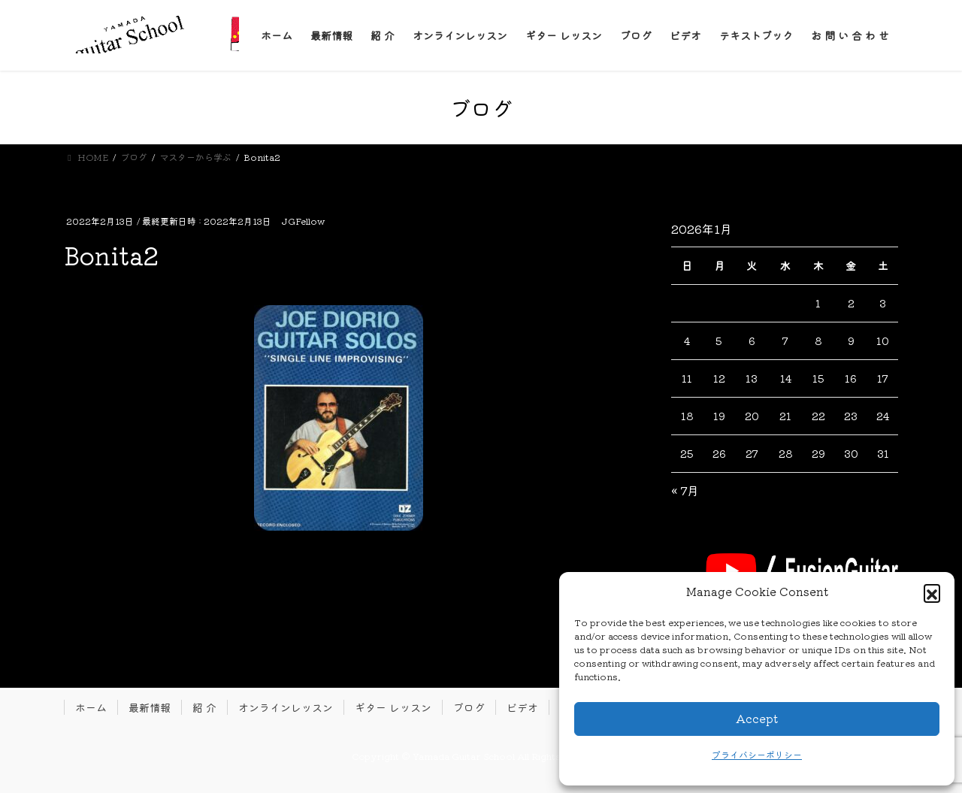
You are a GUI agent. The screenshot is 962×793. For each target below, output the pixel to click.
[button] (931, 592)
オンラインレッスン (285, 707)
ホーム (91, 707)
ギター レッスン (393, 707)
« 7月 (685, 490)
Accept (757, 718)
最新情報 (150, 707)
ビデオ (522, 707)
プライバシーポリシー (757, 754)
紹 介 (204, 707)
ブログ (469, 707)
